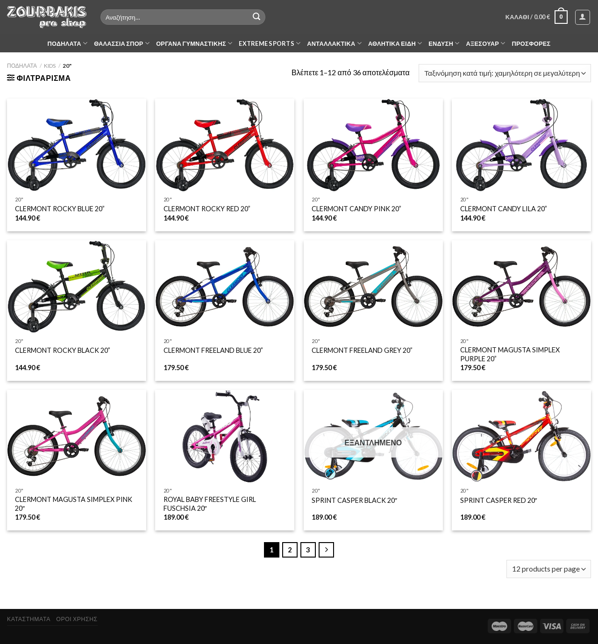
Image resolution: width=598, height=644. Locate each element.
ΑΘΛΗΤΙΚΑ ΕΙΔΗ (395, 43)
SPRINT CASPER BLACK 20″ (354, 500)
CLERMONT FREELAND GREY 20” (362, 350)
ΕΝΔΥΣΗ (443, 43)
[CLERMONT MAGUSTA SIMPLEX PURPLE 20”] (521, 286)
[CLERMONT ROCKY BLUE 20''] (76, 145)
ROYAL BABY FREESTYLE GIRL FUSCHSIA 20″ (210, 503)
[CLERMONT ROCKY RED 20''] (224, 145)
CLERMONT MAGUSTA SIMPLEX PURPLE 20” (510, 354)
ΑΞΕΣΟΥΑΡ (485, 43)
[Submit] (256, 17)
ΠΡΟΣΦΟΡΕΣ (531, 43)
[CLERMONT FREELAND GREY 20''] (373, 286)
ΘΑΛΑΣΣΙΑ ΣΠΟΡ (122, 43)
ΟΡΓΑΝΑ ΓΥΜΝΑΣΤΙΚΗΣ (194, 43)
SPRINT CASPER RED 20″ (498, 500)
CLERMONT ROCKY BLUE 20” (60, 209)
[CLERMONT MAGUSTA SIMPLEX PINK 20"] (76, 436)
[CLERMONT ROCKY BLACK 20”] (76, 286)
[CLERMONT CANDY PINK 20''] (373, 145)
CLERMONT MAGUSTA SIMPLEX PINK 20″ (73, 503)
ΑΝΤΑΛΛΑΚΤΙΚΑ (334, 43)
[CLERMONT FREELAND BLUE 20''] (224, 286)
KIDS (50, 65)
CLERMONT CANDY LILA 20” (503, 209)
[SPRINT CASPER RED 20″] (521, 436)
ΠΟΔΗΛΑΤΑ (68, 43)
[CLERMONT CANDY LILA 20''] (521, 145)
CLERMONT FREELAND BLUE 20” (213, 350)
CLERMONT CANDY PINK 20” (356, 209)
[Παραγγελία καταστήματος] (505, 73)
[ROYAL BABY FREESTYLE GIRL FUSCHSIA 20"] (224, 436)
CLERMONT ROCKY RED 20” (207, 209)
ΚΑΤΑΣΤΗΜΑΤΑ (28, 619)
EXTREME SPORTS (269, 43)
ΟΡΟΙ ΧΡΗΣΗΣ (76, 619)
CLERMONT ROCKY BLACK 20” (62, 350)
